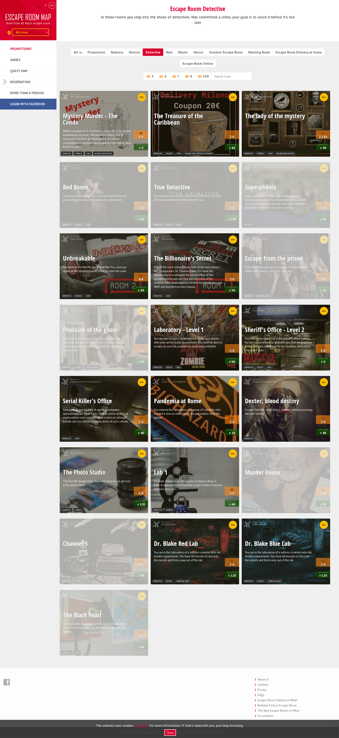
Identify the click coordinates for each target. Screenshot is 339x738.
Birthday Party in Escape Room (276, 705)
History (134, 52)
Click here (141, 725)
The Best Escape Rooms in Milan (278, 710)
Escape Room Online (197, 63)
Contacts (262, 684)
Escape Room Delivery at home (299, 52)
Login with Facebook (27, 104)
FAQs (260, 695)
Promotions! (21, 49)
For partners (265, 716)
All (78, 52)
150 (203, 76)
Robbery (117, 52)
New (169, 52)
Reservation (20, 82)
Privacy (262, 690)
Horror (198, 52)
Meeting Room (259, 52)
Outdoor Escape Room (226, 52)
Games (15, 60)
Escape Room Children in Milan (277, 700)
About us (263, 679)
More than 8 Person (27, 93)
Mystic (183, 52)
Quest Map (19, 71)
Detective (153, 52)
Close (170, 733)
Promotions (96, 52)
